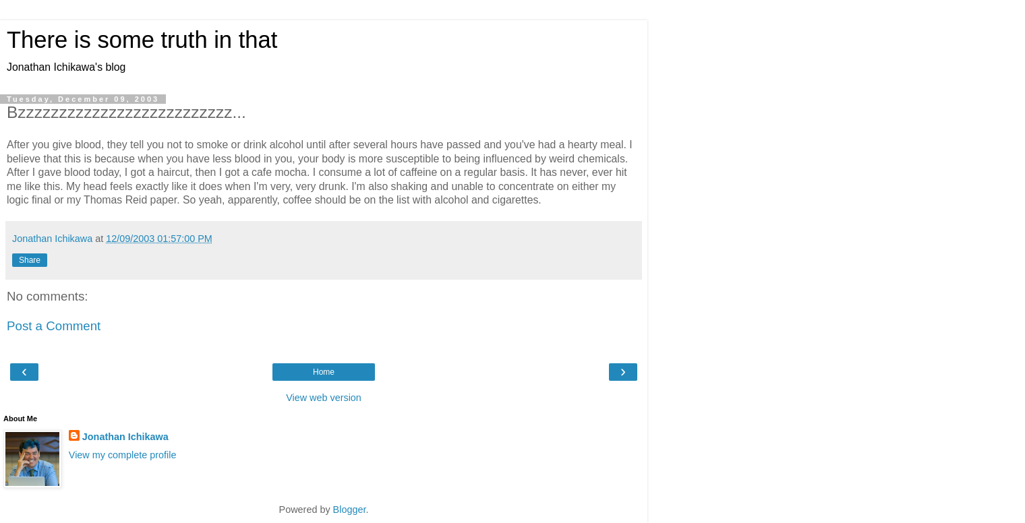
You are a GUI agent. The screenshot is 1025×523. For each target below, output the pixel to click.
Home (323, 372)
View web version (323, 397)
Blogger (349, 509)
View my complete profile (123, 455)
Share (29, 260)
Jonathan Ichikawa (125, 436)
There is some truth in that (142, 40)
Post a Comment (53, 326)
